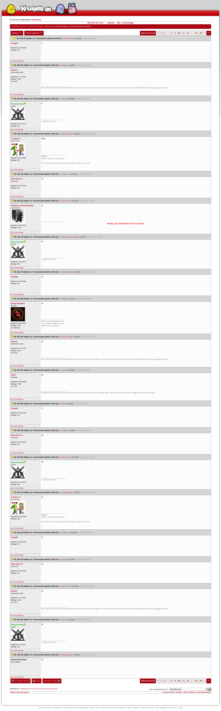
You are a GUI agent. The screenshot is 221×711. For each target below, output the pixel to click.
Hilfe (119, 23)
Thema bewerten (34, 33)
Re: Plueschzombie (64, 134)
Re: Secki (61, 404)
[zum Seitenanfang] (16, 61)
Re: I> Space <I (63, 174)
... (168, 33)
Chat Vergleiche (161, 708)
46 (201, 33)
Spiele (130, 708)
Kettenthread (50, 26)
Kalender (110, 23)
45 (196, 33)
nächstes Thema (52, 681)
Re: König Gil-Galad (65, 337)
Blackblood (24, 689)
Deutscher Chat (44, 708)
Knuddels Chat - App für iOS (88, 708)
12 (188, 33)
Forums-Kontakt (168, 692)
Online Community (147, 708)
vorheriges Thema (20, 681)
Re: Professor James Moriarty (68, 237)
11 (183, 33)
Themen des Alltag (35, 26)
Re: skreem (62, 99)
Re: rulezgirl (62, 65)
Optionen (17, 33)
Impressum (173, 708)
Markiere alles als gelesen (20, 692)
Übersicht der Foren (95, 23)
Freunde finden (105, 708)
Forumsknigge (128, 23)
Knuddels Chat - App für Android (64, 708)
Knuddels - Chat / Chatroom (185, 692)
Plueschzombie (52, 689)
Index (36, 681)
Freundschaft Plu (119, 708)
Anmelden (36, 20)
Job (180, 708)
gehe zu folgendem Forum (158, 689)
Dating (136, 708)
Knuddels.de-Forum (18, 26)
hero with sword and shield (38, 689)
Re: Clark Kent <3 (67, 38)
